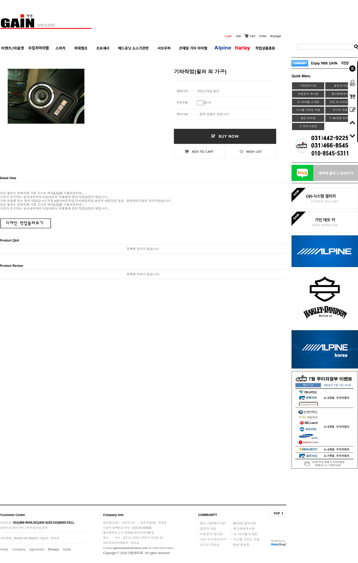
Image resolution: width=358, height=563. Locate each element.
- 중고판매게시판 (243, 529)
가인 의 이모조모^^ (341, 102)
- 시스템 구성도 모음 (245, 539)
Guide (67, 549)
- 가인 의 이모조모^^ (212, 539)
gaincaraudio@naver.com (131, 547)
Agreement (36, 549)
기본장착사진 (308, 85)
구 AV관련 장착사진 (341, 118)
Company (18, 549)
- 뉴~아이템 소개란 (244, 534)
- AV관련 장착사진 (243, 523)
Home (4, 549)
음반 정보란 (308, 118)
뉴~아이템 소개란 (308, 102)
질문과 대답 (341, 85)
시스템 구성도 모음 (308, 109)
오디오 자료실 (341, 109)
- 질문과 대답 (207, 529)
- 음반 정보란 (240, 545)
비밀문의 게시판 (308, 93)
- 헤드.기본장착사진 (212, 523)
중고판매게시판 (341, 93)
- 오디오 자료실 (208, 545)
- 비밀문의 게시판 (210, 534)
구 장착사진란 (308, 126)
